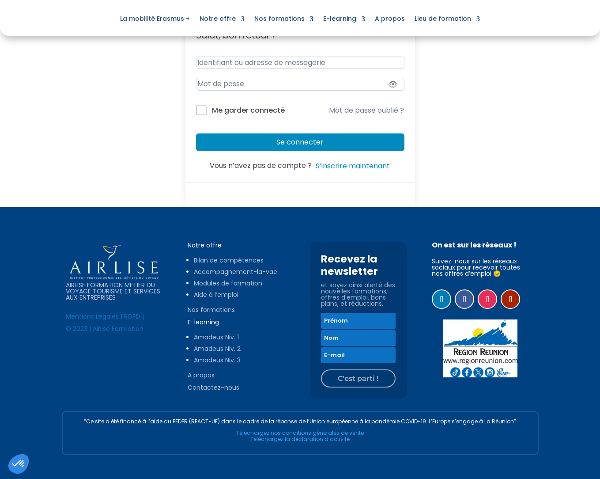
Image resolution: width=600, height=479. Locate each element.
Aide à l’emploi (216, 294)
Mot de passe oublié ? (366, 110)
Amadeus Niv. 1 (216, 337)
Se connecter (300, 142)
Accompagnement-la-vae (235, 271)
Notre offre (218, 18)
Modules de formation (228, 283)
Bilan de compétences (229, 260)
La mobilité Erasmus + (155, 18)
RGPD (132, 316)
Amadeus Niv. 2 (217, 348)
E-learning (339, 18)
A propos (390, 18)
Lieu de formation (443, 18)
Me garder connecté (248, 110)
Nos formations (279, 18)
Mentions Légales (92, 316)
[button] (18, 464)
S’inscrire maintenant (353, 166)
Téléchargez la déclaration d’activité (300, 439)
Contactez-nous (213, 387)
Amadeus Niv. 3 (217, 360)
